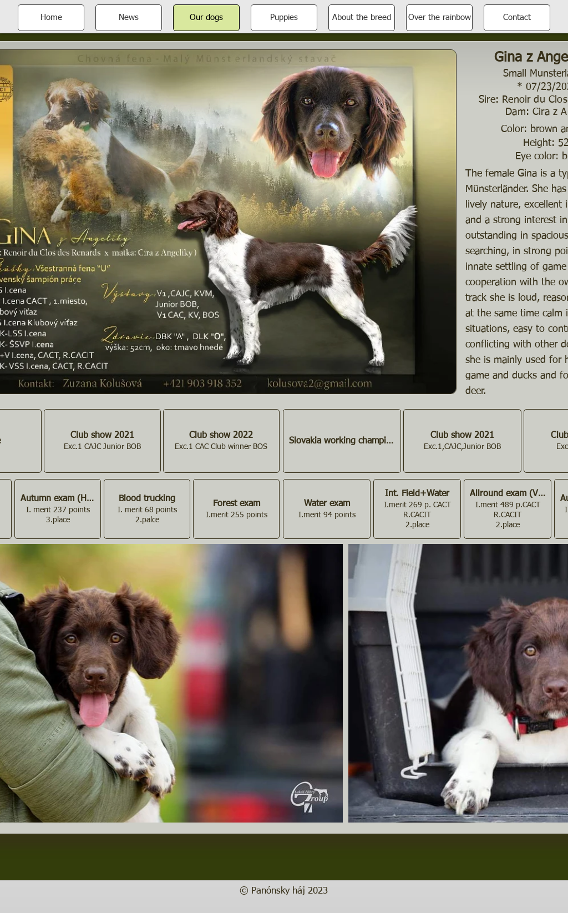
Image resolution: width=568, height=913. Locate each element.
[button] (102, 441)
